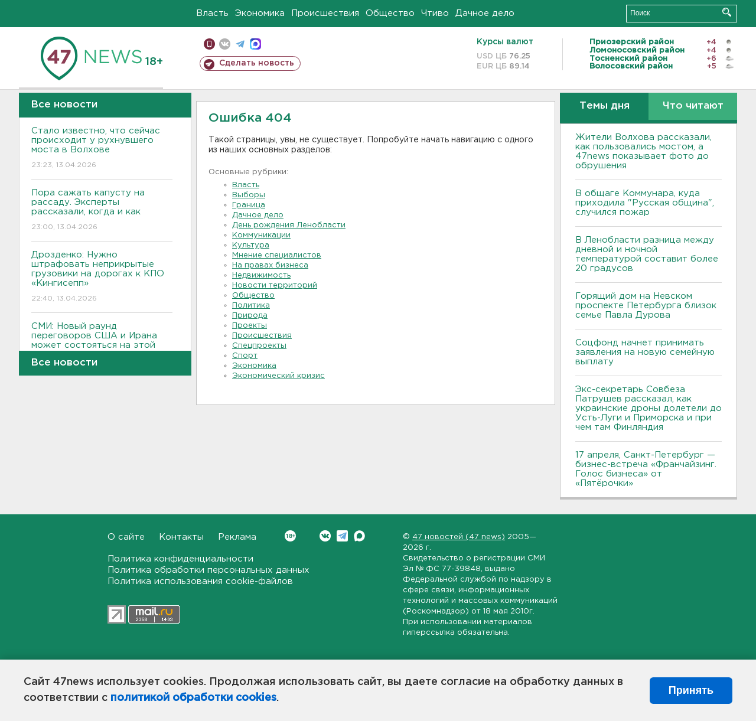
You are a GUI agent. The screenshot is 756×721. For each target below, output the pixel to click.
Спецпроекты (259, 345)
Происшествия (325, 13)
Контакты (181, 537)
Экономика (260, 13)
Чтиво (435, 13)
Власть (212, 13)
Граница (248, 205)
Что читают (693, 106)
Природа (250, 315)
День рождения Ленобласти (289, 225)
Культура (250, 245)
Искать (726, 12)
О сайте (126, 537)
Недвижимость (261, 275)
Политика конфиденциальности (180, 559)
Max (359, 535)
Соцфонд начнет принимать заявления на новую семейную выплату (645, 352)
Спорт (245, 356)
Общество (390, 13)
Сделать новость (256, 63)
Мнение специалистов (276, 255)
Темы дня (604, 106)
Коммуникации (261, 235)
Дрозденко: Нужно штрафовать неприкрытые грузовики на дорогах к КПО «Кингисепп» (101, 277)
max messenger (255, 44)
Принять (691, 690)
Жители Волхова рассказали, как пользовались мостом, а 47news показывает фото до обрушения (643, 151)
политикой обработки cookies (193, 698)
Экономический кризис (278, 376)
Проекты (249, 325)
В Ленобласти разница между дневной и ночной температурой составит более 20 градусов (646, 254)
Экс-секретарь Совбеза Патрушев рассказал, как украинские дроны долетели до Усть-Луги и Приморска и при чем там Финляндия (648, 408)
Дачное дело (484, 13)
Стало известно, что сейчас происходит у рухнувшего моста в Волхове (101, 148)
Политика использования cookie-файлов (200, 581)
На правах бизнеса (270, 265)
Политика (251, 305)
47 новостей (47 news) (458, 537)
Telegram (342, 535)
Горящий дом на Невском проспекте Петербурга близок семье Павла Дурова (645, 305)
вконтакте (224, 44)
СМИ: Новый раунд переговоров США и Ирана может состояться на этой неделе (101, 348)
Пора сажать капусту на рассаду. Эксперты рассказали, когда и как (101, 210)
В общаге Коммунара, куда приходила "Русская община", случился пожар (644, 203)
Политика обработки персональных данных (208, 570)
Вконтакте (290, 535)
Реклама (237, 537)
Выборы (248, 195)
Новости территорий (274, 285)
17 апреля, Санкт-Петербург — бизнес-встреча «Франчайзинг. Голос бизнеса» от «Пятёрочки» (645, 469)
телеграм (240, 44)
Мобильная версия (209, 44)
